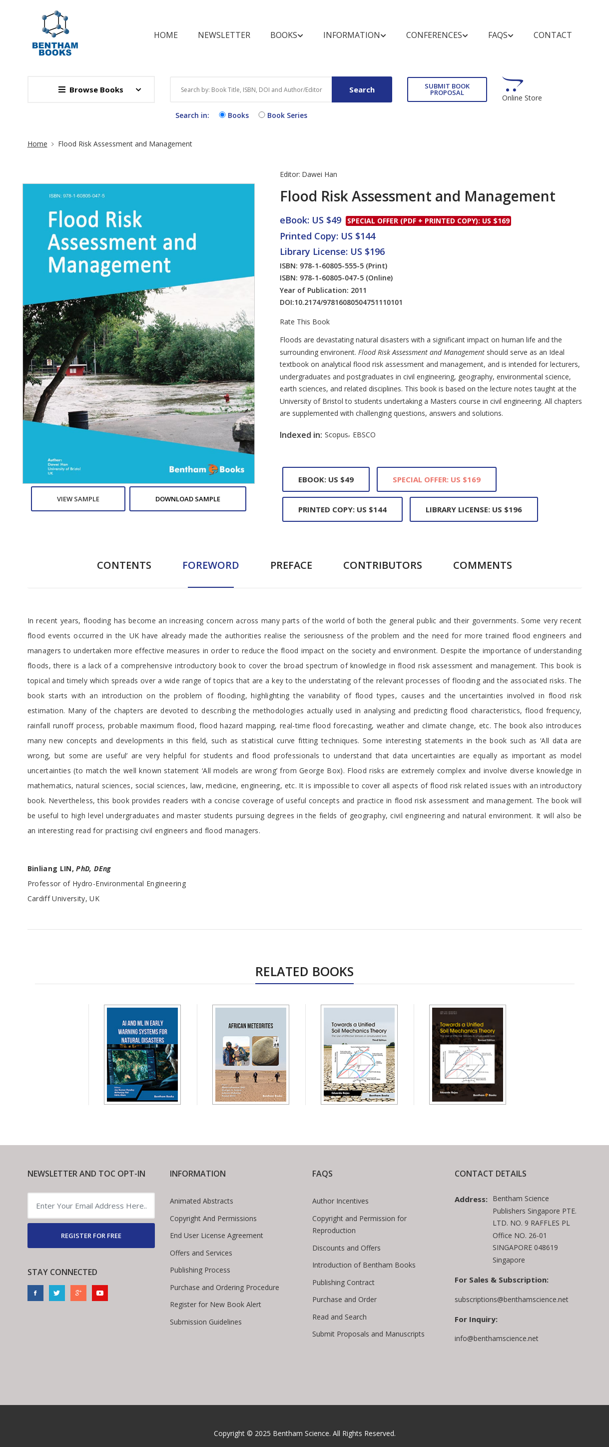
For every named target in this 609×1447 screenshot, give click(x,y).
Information (354, 35)
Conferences (437, 35)
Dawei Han (319, 174)
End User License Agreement (216, 1235)
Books (286, 35)
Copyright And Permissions (213, 1218)
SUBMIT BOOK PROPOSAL (447, 89)
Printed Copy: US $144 (342, 509)
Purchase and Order (344, 1299)
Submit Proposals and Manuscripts (368, 1334)
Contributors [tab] (382, 565)
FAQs (501, 35)
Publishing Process (200, 1270)
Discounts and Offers (346, 1248)
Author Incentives (340, 1201)
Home (166, 34)
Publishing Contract (343, 1282)
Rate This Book (305, 321)
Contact (553, 34)
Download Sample (187, 498)
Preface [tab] (291, 565)
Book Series (281, 115)
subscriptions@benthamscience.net (512, 1299)
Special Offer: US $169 (437, 479)
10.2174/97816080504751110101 (348, 302)
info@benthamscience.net (497, 1338)
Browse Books (90, 89)
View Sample (78, 498)
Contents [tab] (124, 565)
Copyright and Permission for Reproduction (359, 1225)
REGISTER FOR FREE (91, 1235)
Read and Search (339, 1317)
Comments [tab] (482, 565)
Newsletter (224, 34)
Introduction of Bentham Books (364, 1265)
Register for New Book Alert (215, 1304)
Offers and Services (201, 1253)
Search (362, 89)
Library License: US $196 (474, 509)
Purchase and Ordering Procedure (224, 1287)
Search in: (192, 115)
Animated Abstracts (201, 1201)
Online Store (522, 97)
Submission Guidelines (206, 1322)
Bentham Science (301, 1433)
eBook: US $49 (326, 479)
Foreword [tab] (210, 565)
